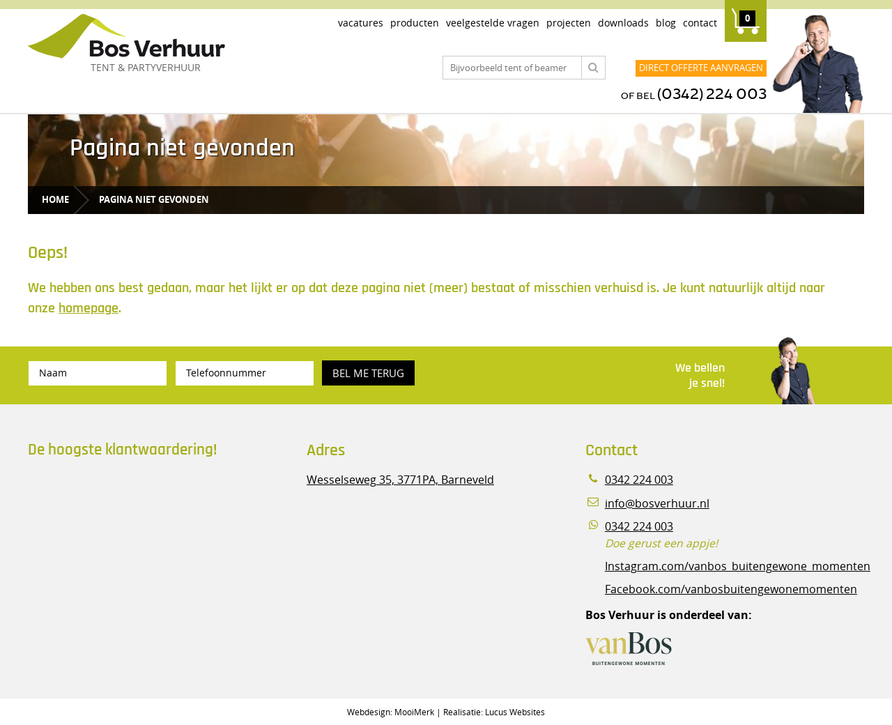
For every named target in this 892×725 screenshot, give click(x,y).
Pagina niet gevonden (154, 199)
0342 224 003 (639, 480)
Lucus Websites (515, 711)
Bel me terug (368, 373)
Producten (414, 22)
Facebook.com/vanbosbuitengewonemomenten (731, 589)
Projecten (568, 22)
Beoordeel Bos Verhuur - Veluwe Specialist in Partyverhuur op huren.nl (115, 529)
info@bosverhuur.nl (657, 503)
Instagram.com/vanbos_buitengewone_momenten (737, 566)
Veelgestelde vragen (492, 22)
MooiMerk (414, 711)
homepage (88, 308)
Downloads (623, 22)
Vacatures (360, 22)
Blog (666, 22)
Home (55, 199)
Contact (700, 22)
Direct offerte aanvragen (701, 67)
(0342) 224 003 (712, 94)
